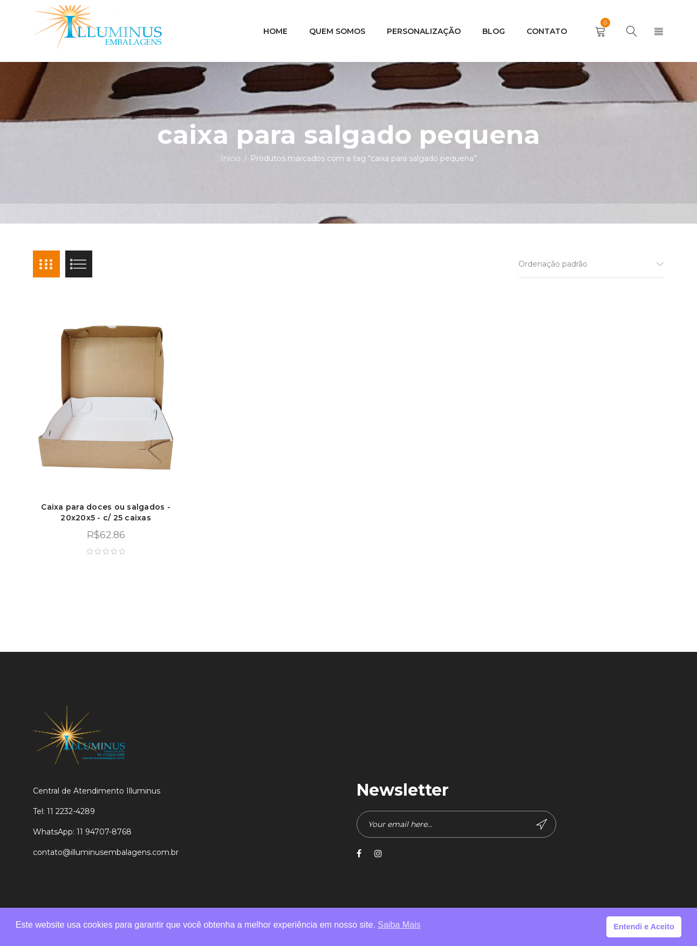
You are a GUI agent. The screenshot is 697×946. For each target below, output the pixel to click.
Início (231, 158)
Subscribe (541, 824)
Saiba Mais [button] (399, 924)
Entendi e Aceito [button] (643, 926)
